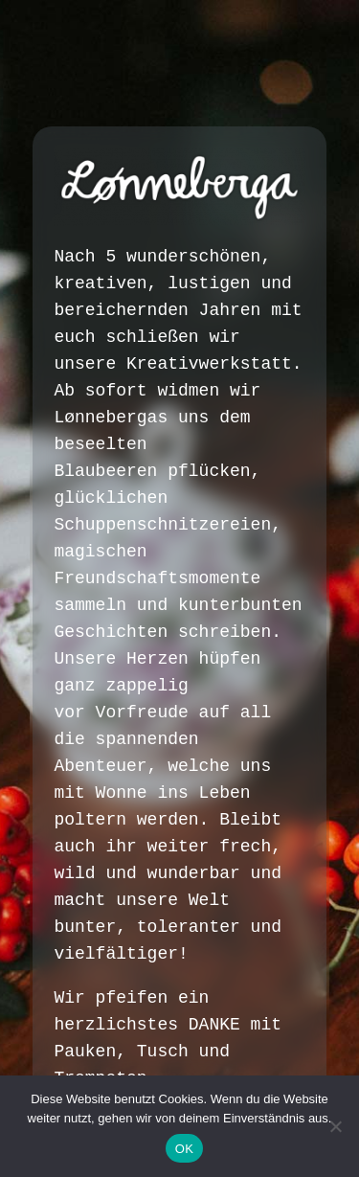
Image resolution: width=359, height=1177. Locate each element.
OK (184, 1149)
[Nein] (335, 1126)
